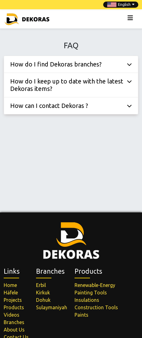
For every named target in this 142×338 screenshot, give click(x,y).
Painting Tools (91, 292)
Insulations (87, 300)
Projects (13, 300)
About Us (14, 329)
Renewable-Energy (95, 285)
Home (10, 285)
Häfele (11, 292)
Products (14, 307)
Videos (11, 315)
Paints (81, 315)
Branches (14, 322)
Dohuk (43, 300)
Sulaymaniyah (51, 307)
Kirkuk (43, 292)
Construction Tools (96, 307)
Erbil (41, 285)
